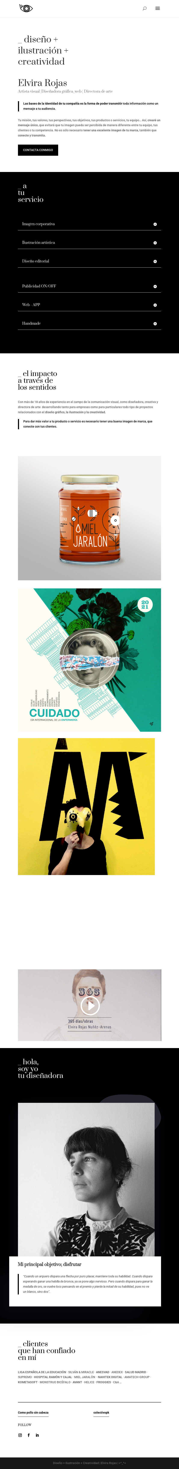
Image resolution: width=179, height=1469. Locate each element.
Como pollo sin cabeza (33, 1412)
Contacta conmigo (38, 150)
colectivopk (101, 1412)
